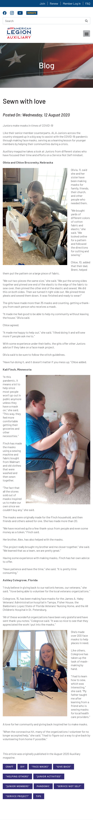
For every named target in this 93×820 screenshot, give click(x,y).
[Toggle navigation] (86, 33)
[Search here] (46, 20)
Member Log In (72, 3)
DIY (22, 766)
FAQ (87, 3)
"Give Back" (63, 766)
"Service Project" (17, 796)
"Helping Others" (17, 776)
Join (42, 3)
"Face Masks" (40, 766)
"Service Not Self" (69, 786)
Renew (54, 3)
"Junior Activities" (48, 776)
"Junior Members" (18, 786)
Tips (38, 796)
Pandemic (43, 786)
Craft (9, 766)
